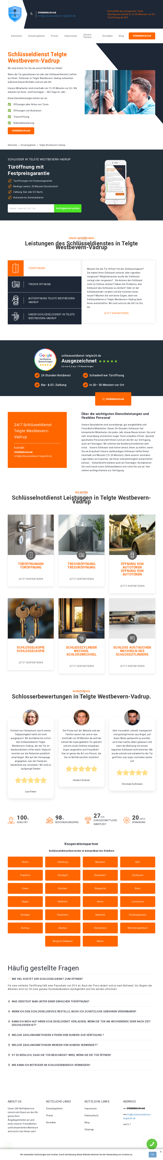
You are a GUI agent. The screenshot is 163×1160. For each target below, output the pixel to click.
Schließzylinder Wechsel (81, 649)
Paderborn (62, 915)
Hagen (25, 901)
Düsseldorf (100, 875)
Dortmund (137, 875)
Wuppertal (100, 888)
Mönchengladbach (138, 928)
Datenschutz (91, 1115)
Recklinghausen (137, 915)
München (100, 862)
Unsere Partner (88, 36)
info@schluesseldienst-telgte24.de (56, 16)
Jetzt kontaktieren (116, 313)
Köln (137, 862)
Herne (100, 901)
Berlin (25, 862)
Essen (25, 888)
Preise (54, 35)
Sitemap (89, 1129)
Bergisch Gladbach (63, 941)
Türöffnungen (31, 564)
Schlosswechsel (81, 654)
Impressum (71, 35)
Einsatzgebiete (36, 35)
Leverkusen (137, 901)
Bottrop (25, 928)
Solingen (25, 915)
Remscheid (100, 928)
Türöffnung (31, 567)
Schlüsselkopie (31, 647)
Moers (100, 941)
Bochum (62, 888)
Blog (121, 35)
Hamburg (63, 862)
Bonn (137, 888)
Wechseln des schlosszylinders (132, 652)
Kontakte (108, 35)
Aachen (63, 928)
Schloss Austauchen (132, 647)
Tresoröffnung (81, 564)
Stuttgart (63, 875)
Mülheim (62, 901)
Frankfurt (25, 875)
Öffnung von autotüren (132, 572)
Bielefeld (100, 915)
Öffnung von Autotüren (132, 565)
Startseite (16, 35)
